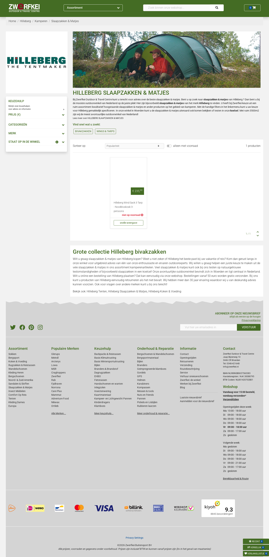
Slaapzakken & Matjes (20, 387)
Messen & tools (145, 391)
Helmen (141, 380)
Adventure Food (60, 398)
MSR (53, 368)
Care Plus (56, 391)
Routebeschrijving (190, 368)
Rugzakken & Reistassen (21, 365)
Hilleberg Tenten (97, 291)
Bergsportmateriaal (147, 357)
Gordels (141, 372)
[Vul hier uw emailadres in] (208, 327)
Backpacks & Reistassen (107, 354)
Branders (142, 365)
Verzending (186, 365)
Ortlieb (55, 406)
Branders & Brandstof (106, 368)
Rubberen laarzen (146, 406)
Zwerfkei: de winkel (190, 380)
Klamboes (99, 406)
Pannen (141, 398)
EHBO (97, 376)
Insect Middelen (17, 391)
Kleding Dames (16, 402)
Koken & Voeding (17, 361)
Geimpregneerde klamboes (151, 368)
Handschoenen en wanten (108, 383)
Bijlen (97, 365)
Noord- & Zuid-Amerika (20, 380)
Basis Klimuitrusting (105, 357)
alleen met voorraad (185, 146)
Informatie (188, 348)
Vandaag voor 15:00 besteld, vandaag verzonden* (239, 396)
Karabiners (143, 383)
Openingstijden (188, 357)
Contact (184, 354)
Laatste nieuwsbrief (191, 397)
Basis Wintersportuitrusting (109, 361)
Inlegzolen (99, 387)
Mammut (56, 394)
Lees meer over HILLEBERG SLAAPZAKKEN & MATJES (98, 118)
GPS (139, 376)
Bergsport (13, 357)
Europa (12, 406)
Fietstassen (100, 380)
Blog (182, 387)
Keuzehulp (102, 348)
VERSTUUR (249, 327)
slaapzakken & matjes (168, 99)
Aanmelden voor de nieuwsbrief (197, 401)
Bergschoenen (16, 376)
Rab (53, 380)
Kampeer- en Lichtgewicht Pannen (113, 398)
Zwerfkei (56, 376)
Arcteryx (55, 361)
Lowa (54, 365)
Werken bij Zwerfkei (190, 383)
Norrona (55, 387)
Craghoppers (58, 372)
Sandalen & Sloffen (18, 383)
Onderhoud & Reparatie (155, 348)
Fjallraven (56, 383)
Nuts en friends (145, 394)
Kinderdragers (102, 402)
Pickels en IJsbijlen (147, 402)
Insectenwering (102, 391)
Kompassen (143, 387)
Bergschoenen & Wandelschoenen (155, 354)
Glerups (55, 354)
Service (184, 372)
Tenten (12, 398)
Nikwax (55, 402)
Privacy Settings (134, 537)
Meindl (55, 357)
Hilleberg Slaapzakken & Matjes (127, 291)
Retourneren (187, 361)
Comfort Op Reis (17, 394)
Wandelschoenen (17, 368)
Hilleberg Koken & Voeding (164, 291)
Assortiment (93, 8)
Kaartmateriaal (102, 394)
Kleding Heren (16, 372)
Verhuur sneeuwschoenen (194, 376)
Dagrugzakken (102, 372)
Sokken (12, 354)
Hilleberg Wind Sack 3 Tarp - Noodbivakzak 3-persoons (128, 207)
